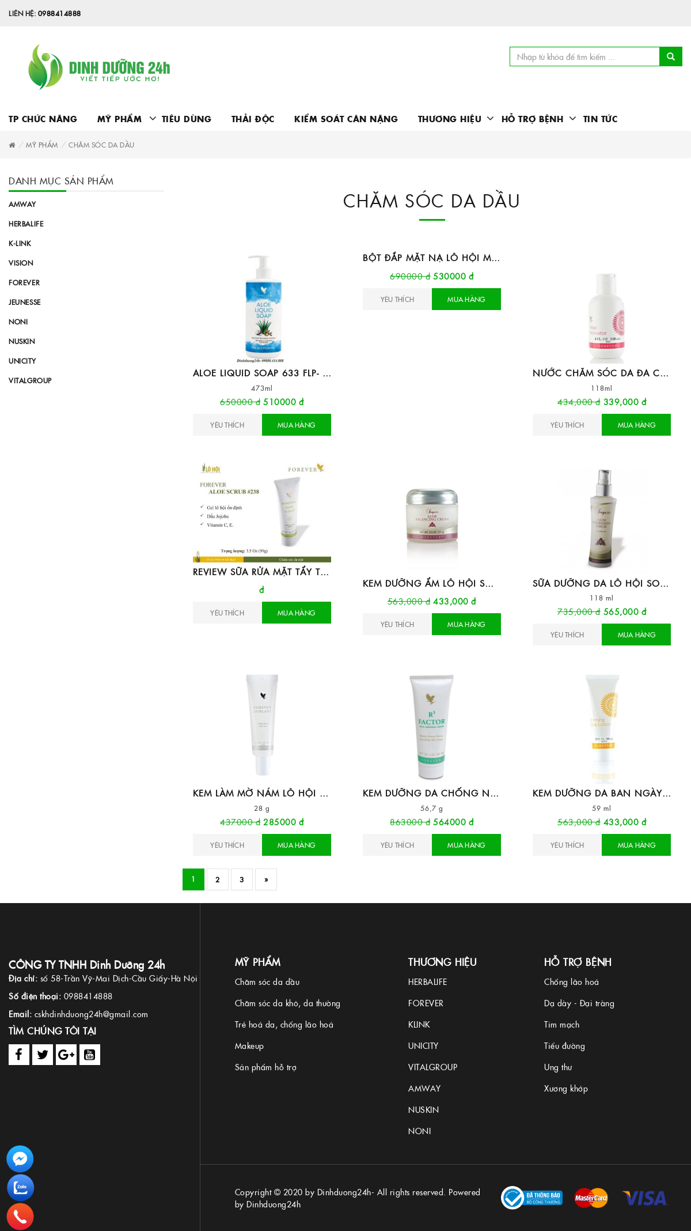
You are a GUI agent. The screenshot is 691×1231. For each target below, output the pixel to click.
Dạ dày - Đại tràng (579, 1003)
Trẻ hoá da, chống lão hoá (284, 1024)
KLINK (419, 1024)
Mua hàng (296, 424)
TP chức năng (43, 118)
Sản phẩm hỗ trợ (266, 1067)
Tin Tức (600, 118)
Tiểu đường (564, 1045)
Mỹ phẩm (117, 118)
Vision (21, 262)
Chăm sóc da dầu (267, 981)
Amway (22, 204)
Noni (18, 321)
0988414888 (59, 13)
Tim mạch (561, 1024)
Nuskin (22, 341)
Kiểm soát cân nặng (346, 118)
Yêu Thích (227, 424)
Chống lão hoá (571, 981)
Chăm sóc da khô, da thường (288, 1003)
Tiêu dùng (187, 118)
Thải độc (253, 118)
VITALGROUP (432, 1067)
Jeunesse (25, 302)
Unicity (22, 360)
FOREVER (426, 1003)
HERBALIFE (427, 981)
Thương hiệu (445, 118)
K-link (20, 243)
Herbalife (26, 223)
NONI (419, 1130)
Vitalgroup (30, 380)
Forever (24, 282)
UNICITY (423, 1045)
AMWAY (424, 1088)
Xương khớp (566, 1088)
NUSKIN (423, 1109)
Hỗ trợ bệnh (529, 118)
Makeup (249, 1045)
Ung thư (558, 1067)
